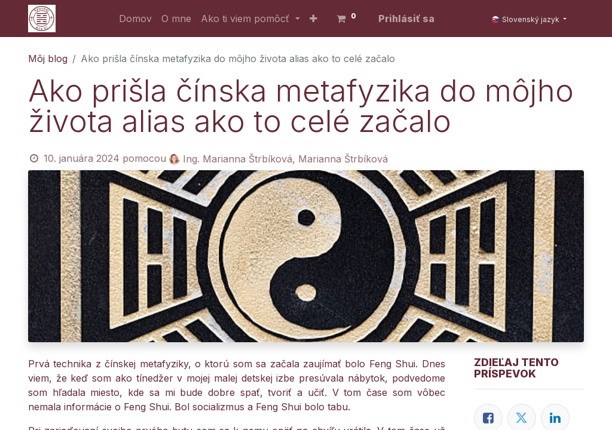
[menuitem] (135, 18)
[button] (313, 18)
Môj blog (48, 58)
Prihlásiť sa (406, 18)
